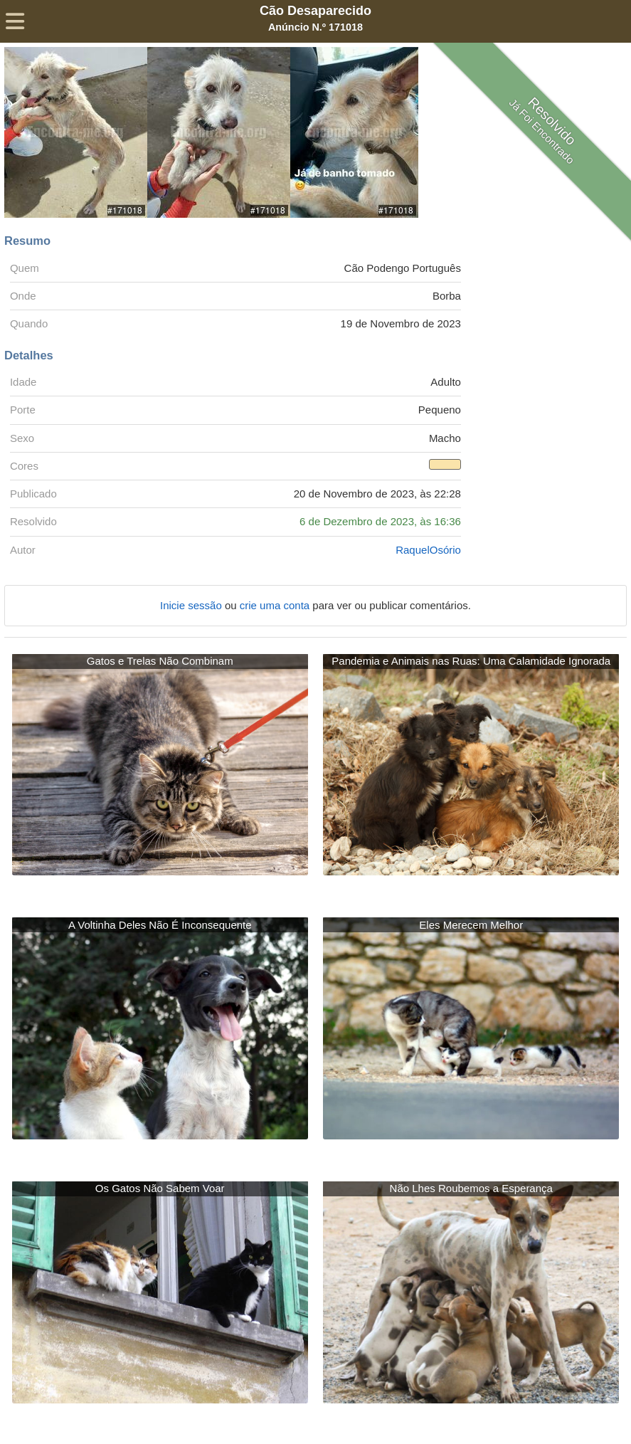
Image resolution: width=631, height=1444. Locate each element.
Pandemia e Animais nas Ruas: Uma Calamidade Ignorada (471, 661)
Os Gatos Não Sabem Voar (160, 1188)
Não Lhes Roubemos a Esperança (471, 1188)
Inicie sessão (192, 605)
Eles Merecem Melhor (471, 925)
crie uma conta (276, 605)
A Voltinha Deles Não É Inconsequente (160, 925)
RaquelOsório (428, 550)
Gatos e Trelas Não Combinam (160, 661)
